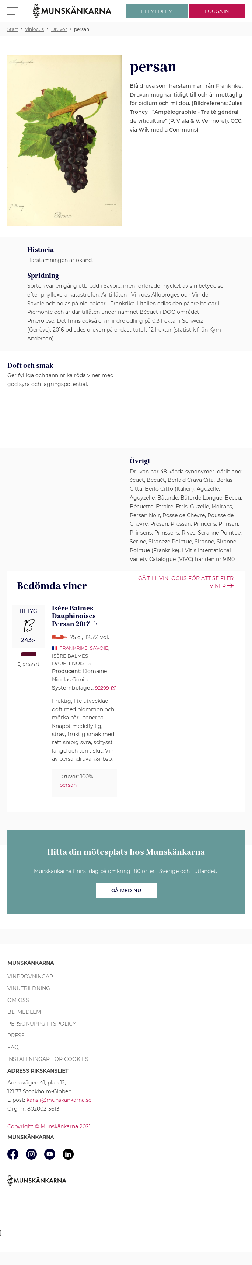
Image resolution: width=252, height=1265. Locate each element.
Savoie (99, 648)
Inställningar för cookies (47, 1059)
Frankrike (73, 648)
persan (68, 785)
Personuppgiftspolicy (41, 1023)
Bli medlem (24, 1012)
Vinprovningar (30, 976)
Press (16, 1035)
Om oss (18, 1000)
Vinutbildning (28, 988)
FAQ (13, 1047)
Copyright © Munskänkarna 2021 (49, 1126)
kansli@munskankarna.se (59, 1100)
